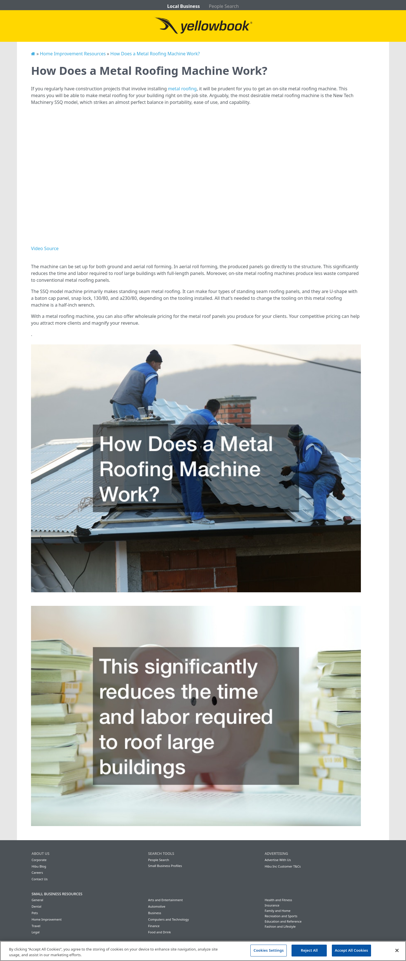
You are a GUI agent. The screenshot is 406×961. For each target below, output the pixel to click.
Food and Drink (159, 932)
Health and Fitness (278, 900)
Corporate (39, 860)
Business (154, 913)
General (37, 900)
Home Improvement (47, 919)
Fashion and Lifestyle (280, 926)
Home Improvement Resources (72, 54)
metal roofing (182, 89)
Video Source (45, 248)
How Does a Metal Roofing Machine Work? (155, 54)
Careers (37, 872)
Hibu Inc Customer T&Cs (283, 866)
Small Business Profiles (165, 866)
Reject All (309, 950)
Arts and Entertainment (165, 900)
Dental (36, 906)
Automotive (156, 906)
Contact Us (40, 879)
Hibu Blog (39, 866)
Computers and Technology (168, 919)
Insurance (272, 905)
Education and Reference (283, 921)
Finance (153, 926)
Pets (35, 913)
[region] (203, 951)
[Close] (397, 950)
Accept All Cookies (351, 950)
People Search (224, 6)
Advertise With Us (278, 860)
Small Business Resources (57, 893)
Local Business (183, 6)
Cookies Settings (268, 950)
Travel (36, 926)
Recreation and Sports (281, 916)
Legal (35, 932)
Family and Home (278, 910)
